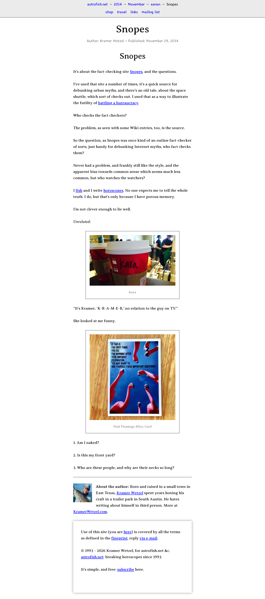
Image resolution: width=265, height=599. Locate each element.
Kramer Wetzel (129, 493)
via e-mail (148, 538)
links (134, 11)
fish (79, 190)
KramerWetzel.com (90, 511)
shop (109, 11)
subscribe (125, 569)
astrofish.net (92, 557)
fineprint (119, 538)
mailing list (151, 11)
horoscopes (113, 190)
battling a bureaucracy (118, 103)
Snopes (136, 71)
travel (122, 11)
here (128, 532)
